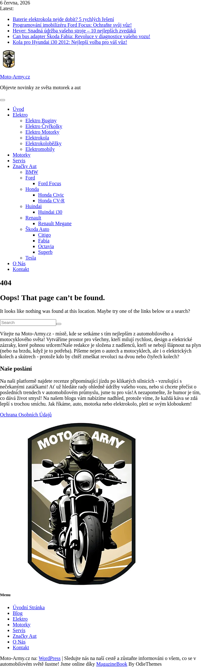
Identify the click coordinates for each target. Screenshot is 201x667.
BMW (31, 172)
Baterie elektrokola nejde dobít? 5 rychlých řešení (63, 19)
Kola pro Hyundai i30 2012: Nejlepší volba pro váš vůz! (70, 42)
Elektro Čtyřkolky (43, 126)
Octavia (46, 246)
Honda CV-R (51, 200)
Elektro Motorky (42, 132)
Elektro (20, 115)
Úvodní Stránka (29, 607)
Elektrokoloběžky (43, 143)
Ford (30, 177)
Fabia (44, 240)
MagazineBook (111, 664)
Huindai (33, 206)
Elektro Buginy (41, 120)
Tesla (30, 257)
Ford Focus (49, 183)
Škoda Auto (37, 229)
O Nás (19, 263)
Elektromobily (40, 149)
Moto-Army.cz (15, 76)
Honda (32, 189)
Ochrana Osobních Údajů (26, 414)
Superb (45, 252)
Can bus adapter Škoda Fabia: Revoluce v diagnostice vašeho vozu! (81, 36)
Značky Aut (25, 166)
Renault (33, 217)
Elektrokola (37, 137)
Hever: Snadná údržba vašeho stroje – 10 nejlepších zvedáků (74, 30)
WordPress (50, 658)
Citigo (44, 235)
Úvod (18, 109)
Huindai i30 (50, 212)
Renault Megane (54, 223)
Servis (19, 160)
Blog (18, 613)
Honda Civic (51, 195)
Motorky (21, 155)
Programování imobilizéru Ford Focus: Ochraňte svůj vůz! (72, 25)
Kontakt (21, 269)
